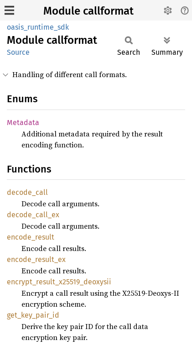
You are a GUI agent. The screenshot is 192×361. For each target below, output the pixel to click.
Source (18, 52)
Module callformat (88, 11)
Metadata (23, 122)
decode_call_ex (33, 214)
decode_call (27, 192)
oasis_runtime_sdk (38, 27)
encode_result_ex (36, 259)
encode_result (30, 237)
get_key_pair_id (33, 315)
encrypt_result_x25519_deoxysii (59, 281)
